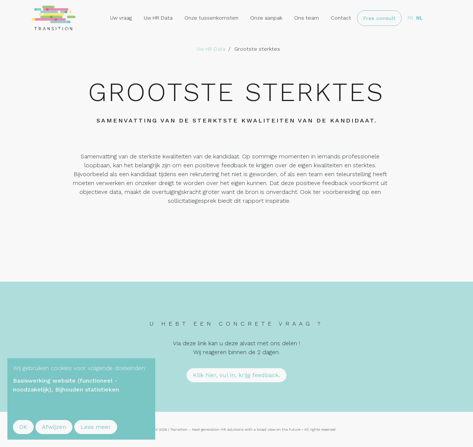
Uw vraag (121, 18)
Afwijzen (54, 426)
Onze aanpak (266, 18)
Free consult (379, 18)
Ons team (306, 18)
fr (410, 18)
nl (419, 18)
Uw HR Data (158, 18)
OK (23, 426)
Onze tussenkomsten (211, 18)
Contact (341, 18)
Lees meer (96, 426)
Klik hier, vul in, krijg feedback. (236, 375)
